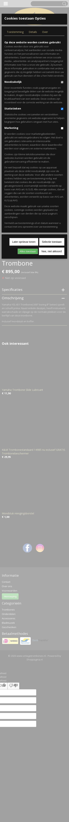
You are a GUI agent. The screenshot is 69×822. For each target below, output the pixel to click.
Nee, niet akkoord (52, 251)
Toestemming (15, 32)
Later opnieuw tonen (24, 241)
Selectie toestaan (52, 241)
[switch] (62, 82)
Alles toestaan (28, 251)
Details (33, 32)
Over (45, 32)
